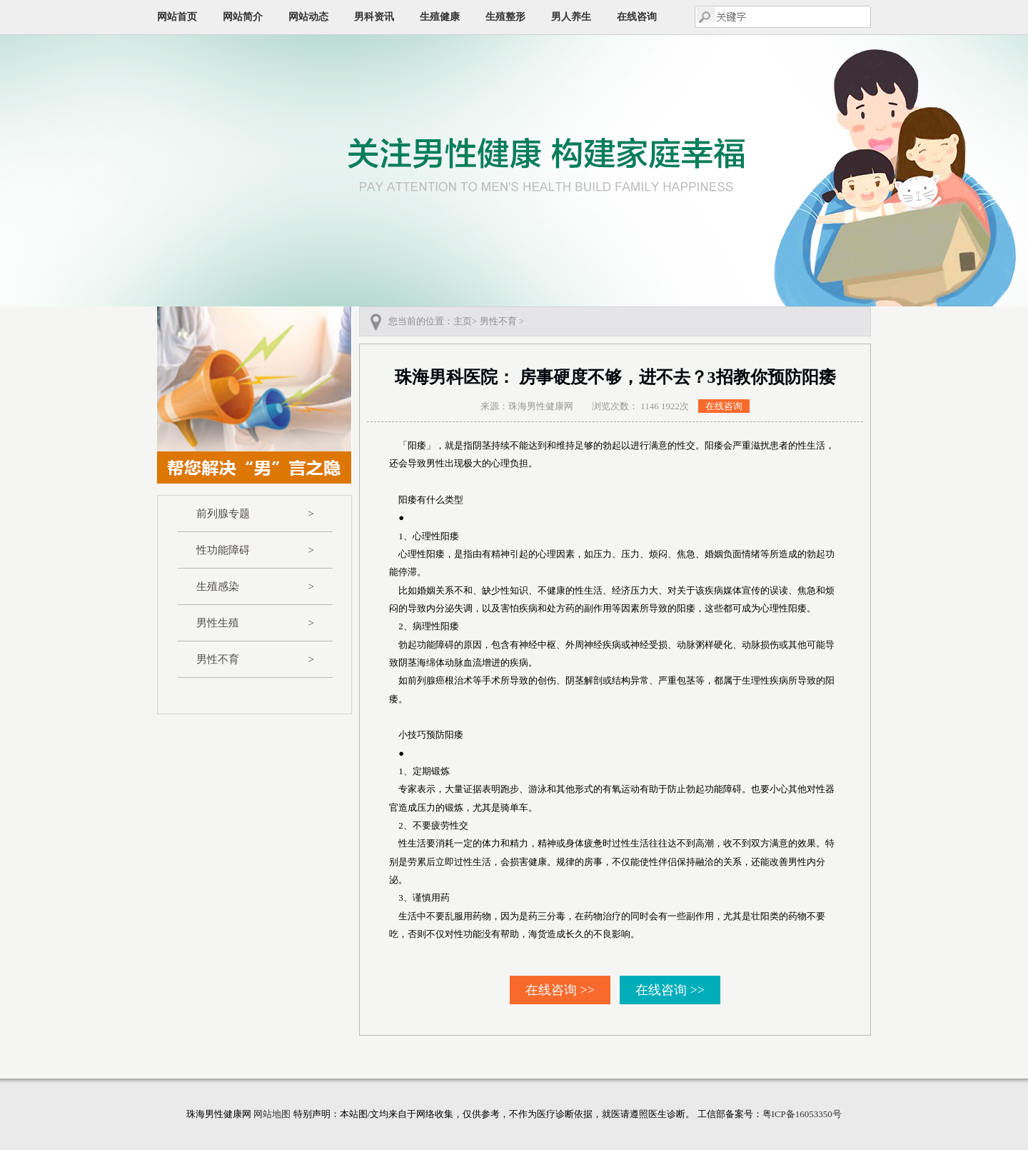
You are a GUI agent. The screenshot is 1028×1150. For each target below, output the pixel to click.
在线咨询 (637, 16)
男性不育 (255, 659)
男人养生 (571, 16)
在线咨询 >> (560, 990)
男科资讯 (374, 16)
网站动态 (308, 16)
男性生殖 (255, 622)
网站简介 (243, 16)
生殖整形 (505, 16)
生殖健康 (440, 16)
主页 (462, 321)
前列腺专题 (255, 513)
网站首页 (177, 16)
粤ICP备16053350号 (802, 1114)
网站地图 (272, 1114)
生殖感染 (255, 586)
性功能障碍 (255, 550)
